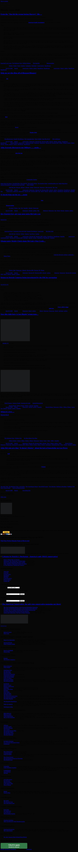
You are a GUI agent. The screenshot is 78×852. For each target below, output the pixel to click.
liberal (72, 143)
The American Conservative (10, 696)
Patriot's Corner (7, 685)
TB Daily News (7, 694)
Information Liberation (9, 674)
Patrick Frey (4, 219)
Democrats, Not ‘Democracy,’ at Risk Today (14, 561)
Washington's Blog (8, 707)
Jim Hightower (7, 811)
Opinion (23, 65)
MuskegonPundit (8, 642)
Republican (40, 68)
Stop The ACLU (46, 139)
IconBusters (6, 744)
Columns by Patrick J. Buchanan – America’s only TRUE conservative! (30, 556)
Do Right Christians (8, 741)
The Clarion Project (8, 757)
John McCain (18, 153)
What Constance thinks (9, 644)
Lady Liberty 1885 (8, 783)
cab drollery (22, 486)
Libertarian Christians (9, 675)
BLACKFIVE (24, 183)
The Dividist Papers (8, 732)
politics (35, 68)
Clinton (19, 440)
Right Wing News (63, 183)
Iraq (56, 187)
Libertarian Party (55, 444)
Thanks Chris (33, 132)
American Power (8, 231)
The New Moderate (8, 734)
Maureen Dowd (5, 415)
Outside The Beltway (18, 139)
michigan (25, 238)
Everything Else (26, 490)
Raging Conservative (9, 686)
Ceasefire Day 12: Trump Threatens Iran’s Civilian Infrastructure (19, 610)
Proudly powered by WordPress (8, 849)
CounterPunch (7, 770)
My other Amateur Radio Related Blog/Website (15, 837)
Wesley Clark (12, 270)
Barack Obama (14, 143)
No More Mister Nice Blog (30, 438)
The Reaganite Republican (10, 701)
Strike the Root (7, 693)
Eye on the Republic (6, 3)
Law (2, 408)
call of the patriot (8, 779)
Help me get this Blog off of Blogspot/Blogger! (18, 73)
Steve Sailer (7, 692)
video (60, 443)
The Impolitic (36, 63)
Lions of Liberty (8, 678)
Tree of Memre (7, 785)
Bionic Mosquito (8, 666)
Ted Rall (6, 773)
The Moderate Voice (17, 63)
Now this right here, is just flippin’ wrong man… (19, 314)
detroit (30, 311)
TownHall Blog (16, 183)
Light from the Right (9, 677)
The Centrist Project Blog (10, 730)
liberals (2, 144)
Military (23, 187)
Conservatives (40, 65)
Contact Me (6, 581)
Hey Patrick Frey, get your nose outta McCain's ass (21, 214)
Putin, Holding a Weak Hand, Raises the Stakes (15, 563)
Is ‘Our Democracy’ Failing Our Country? (14, 565)
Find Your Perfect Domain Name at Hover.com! (15, 541)
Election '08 (38, 141)
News (48, 443)
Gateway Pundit (16, 403)
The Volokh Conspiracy (9, 659)
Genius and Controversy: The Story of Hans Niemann (17, 612)
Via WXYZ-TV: (5, 284)
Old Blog (6, 577)
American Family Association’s (36, 22)
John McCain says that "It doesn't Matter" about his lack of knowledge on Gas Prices (34, 448)
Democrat (36, 143)
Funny (18, 65)
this (7, 78)
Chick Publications (8, 716)
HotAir (16, 127)
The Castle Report (8, 830)
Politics (11, 65)
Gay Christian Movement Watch (11, 742)
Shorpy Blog (7, 651)
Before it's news (7, 632)
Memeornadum (50, 63)
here (6, 117)
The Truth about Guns (9, 803)
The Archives (4, 587)
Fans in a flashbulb (8, 650)
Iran (42, 200)
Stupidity (73, 190)
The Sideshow (52, 486)
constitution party (29, 143)
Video (48, 440)
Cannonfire (6, 766)
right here (51, 308)
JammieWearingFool (6, 185)
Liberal (31, 187)
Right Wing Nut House (6, 183)
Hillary (61, 143)
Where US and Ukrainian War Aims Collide (14, 562)
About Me (6, 571)
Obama (55, 141)
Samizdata (6, 688)
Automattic (29, 849)
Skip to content (4, 1)
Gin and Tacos (7, 671)
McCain (18, 187)
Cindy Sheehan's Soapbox (10, 767)
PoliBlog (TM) (71, 486)
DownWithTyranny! (43, 486)
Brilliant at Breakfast (61, 486)
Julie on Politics (7, 782)
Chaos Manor (7, 667)
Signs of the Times (8, 689)
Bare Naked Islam (8, 751)
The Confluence (56, 139)
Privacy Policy (7, 579)
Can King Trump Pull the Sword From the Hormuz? (16, 611)
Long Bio (6, 573)
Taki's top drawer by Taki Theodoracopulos (14, 821)
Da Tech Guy (7, 781)
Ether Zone (6, 633)
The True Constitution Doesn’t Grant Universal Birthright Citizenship (21, 607)
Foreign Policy (7, 574)
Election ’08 (37, 270)
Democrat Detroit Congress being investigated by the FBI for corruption (29, 277)
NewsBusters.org (8, 139)
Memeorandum (10, 205)
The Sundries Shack (42, 183)
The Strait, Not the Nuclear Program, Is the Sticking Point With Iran (20, 608)
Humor (15, 65)
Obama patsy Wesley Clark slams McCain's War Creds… (23, 241)
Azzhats (37, 234)
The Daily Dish (49, 231)
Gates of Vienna (8, 754)
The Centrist (7, 729)
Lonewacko (40, 231)
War (54, 187)
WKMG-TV (6, 343)
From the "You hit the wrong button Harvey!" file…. (21, 14)
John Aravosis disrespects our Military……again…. (21, 148)
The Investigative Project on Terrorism (13, 758)
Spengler (6, 690)
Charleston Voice (8, 670)
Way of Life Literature (9, 717)
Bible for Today (7, 714)
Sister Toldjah (38, 139)
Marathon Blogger (8, 728)
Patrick (16, 68)
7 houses (43, 466)
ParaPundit (6, 683)
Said (8, 453)
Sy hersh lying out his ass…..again (14, 195)
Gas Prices (32, 234)
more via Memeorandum (19, 488)
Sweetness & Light (25, 403)
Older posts (3, 497)
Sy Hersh (11, 208)
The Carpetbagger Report (32, 486)
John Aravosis (48, 187)
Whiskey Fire (18, 438)
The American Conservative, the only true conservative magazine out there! (31, 604)
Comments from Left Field (17, 185)
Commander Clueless (32, 179)
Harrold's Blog (7, 673)
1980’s (52, 440)
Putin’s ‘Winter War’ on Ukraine (12, 559)
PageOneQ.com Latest (6, 63)
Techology (33, 65)
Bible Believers (7, 713)
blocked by (14, 846)
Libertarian (48, 444)
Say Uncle (6, 800)
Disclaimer (6, 575)
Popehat (6, 658)
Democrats (32, 141)
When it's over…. (7, 412)
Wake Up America (8, 704)
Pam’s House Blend (5, 488)
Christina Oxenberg (8, 820)
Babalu (5, 791)
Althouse (6, 725)
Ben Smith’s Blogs (32, 183)
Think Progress (8, 403)
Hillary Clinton (67, 143)
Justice (73, 407)
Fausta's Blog (7, 792)
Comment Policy (8, 578)
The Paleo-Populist (8, 698)
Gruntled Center (8, 726)
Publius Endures (27, 63)
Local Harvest (7, 812)
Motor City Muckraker (9, 640)
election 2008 (55, 143)
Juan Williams (7, 771)
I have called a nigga (63, 307)
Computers (28, 65)
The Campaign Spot (29, 139)
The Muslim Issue (8, 759)
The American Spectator (10, 697)
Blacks (41, 311)
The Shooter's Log (8, 802)
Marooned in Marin (8, 679)
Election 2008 (45, 141)
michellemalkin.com (53, 183)
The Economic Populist (9, 813)
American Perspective (9, 829)
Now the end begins (8, 681)
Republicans (48, 65)
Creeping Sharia (8, 753)
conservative (26, 68)
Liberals (51, 141)
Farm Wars (6, 809)
